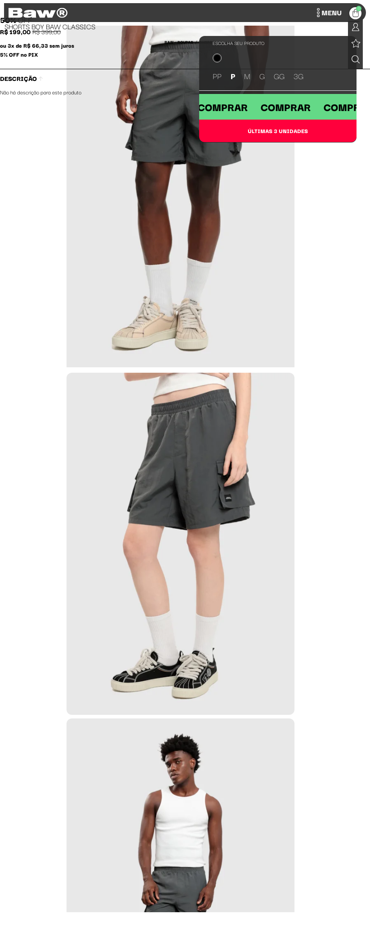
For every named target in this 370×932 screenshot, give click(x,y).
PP (217, 76)
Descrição (21, 78)
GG (279, 76)
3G (298, 76)
